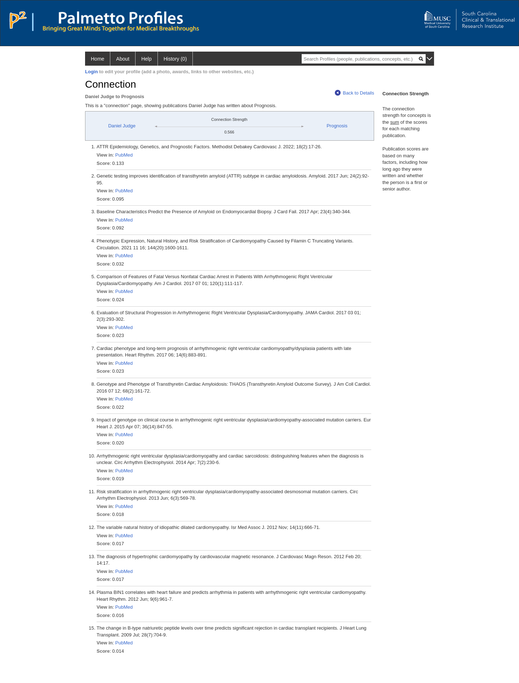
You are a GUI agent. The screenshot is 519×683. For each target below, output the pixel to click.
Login (91, 71)
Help (146, 59)
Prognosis (337, 125)
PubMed (124, 155)
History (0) (175, 59)
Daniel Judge (122, 125)
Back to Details (354, 93)
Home (97, 59)
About (122, 59)
